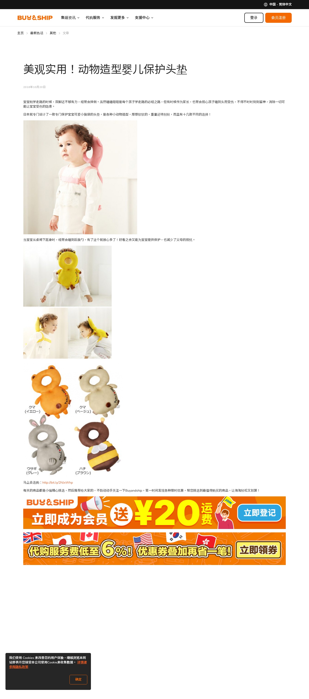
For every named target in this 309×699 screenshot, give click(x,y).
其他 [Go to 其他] (53, 33)
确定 (78, 679)
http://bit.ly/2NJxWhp (57, 482)
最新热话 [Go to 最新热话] (36, 33)
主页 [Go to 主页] (20, 33)
